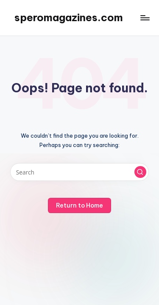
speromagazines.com (68, 17)
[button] (140, 172)
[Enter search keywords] (79, 172)
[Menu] (144, 17)
